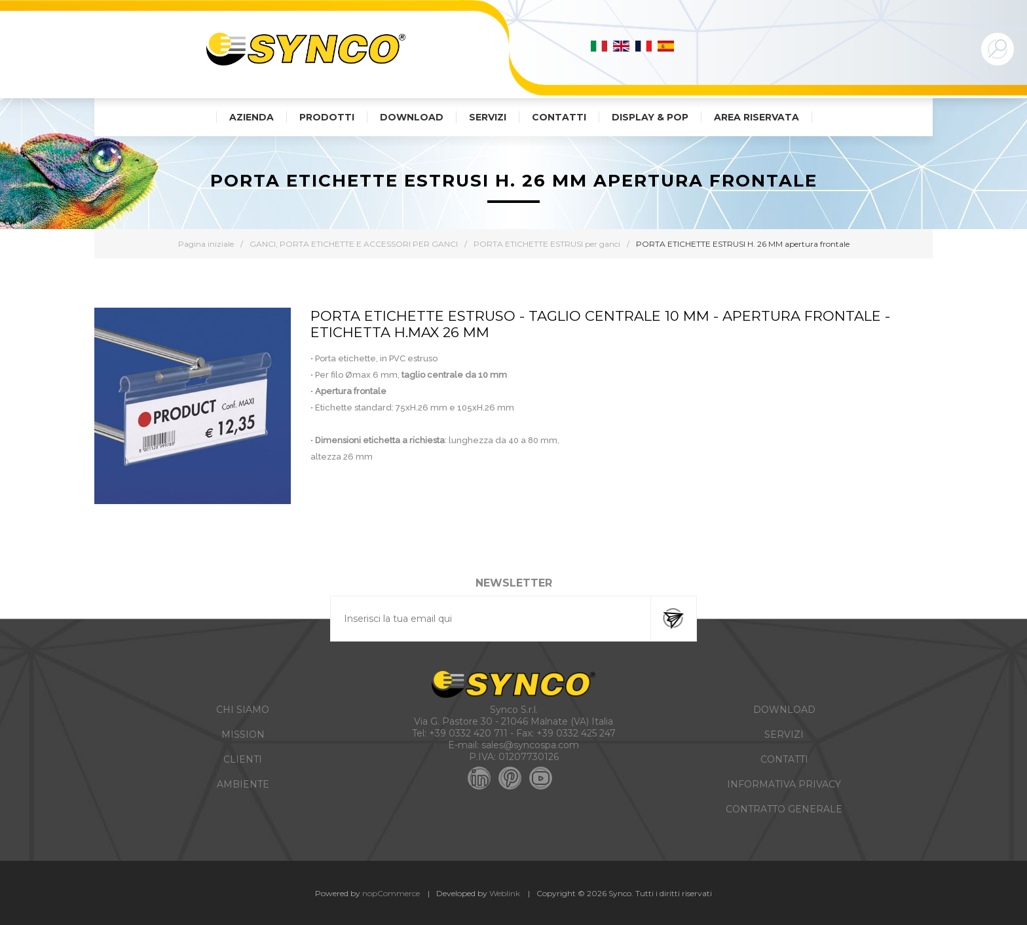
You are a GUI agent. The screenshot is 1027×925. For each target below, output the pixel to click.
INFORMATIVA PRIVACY (784, 784)
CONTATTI (784, 759)
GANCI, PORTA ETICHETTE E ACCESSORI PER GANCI (354, 244)
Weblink (504, 893)
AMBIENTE (243, 784)
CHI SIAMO (242, 710)
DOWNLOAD (784, 710)
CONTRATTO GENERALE (784, 809)
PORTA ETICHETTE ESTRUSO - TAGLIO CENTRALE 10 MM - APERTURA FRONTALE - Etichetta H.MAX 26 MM (600, 324)
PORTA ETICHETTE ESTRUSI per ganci (547, 244)
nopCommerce (391, 893)
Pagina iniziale (206, 244)
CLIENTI (242, 759)
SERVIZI (784, 734)
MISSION (243, 734)
